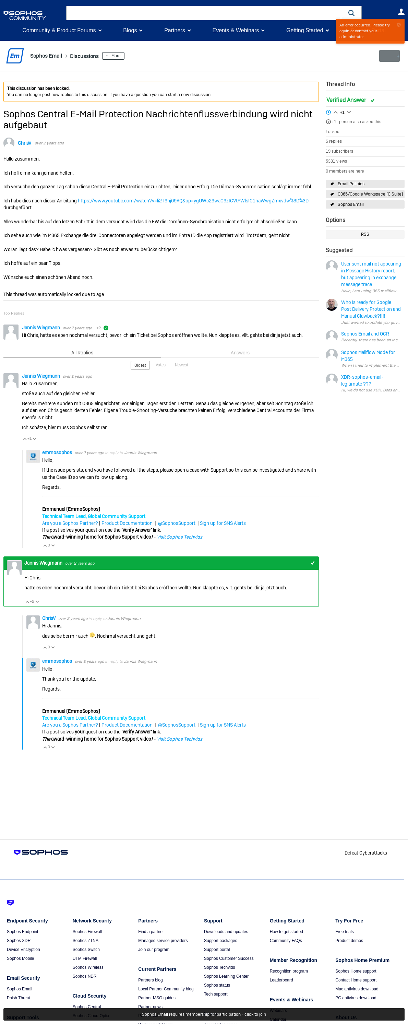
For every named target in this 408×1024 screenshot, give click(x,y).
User (401, 11)
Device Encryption (23, 949)
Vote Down (34, 438)
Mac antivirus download (356, 989)
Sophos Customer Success (229, 958)
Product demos (349, 940)
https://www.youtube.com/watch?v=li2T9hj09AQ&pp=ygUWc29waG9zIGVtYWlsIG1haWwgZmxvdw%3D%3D (193, 201)
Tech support (216, 994)
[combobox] (204, 13)
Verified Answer (347, 100)
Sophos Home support (355, 971)
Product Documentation (127, 523)
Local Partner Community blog (165, 989)
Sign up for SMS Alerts (223, 523)
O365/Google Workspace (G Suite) (370, 194)
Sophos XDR (19, 940)
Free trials (344, 931)
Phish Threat (18, 998)
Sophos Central (87, 1006)
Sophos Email (351, 204)
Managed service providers (163, 940)
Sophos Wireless (88, 967)
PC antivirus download (355, 998)
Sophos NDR (85, 976)
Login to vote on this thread (335, 111)
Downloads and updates (226, 931)
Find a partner (151, 931)
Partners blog (150, 980)
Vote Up (24, 438)
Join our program (153, 949)
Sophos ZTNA (85, 940)
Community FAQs (286, 940)
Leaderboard (281, 980)
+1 (334, 122)
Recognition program (289, 971)
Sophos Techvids (219, 967)
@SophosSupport (176, 523)
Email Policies (351, 183)
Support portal (217, 949)
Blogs (130, 30)
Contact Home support (355, 980)
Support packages (220, 940)
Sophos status (217, 985)
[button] (351, 13)
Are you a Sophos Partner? (70, 523)
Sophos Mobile (20, 958)
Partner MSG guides (157, 998)
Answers (240, 353)
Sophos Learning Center (226, 976)
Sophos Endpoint (22, 931)
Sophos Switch (86, 949)
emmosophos (57, 452)
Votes (161, 364)
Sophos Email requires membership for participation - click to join (204, 1014)
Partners (174, 30)
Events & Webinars (235, 30)
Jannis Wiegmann (41, 327)
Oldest (140, 365)
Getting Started (304, 30)
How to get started (286, 931)
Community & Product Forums (59, 30)
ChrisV (24, 143)
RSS (365, 234)
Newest (181, 364)
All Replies (82, 353)
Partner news (150, 1006)
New (389, 56)
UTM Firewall (85, 958)
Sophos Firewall (87, 931)
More (125, 56)
